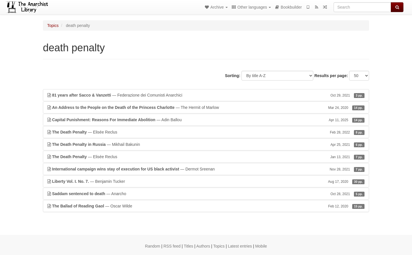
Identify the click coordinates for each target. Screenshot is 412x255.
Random (152, 246)
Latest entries (240, 246)
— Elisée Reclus (206, 132)
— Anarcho (206, 194)
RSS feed (172, 246)
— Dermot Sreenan (206, 169)
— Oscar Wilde (206, 206)
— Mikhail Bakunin (206, 144)
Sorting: (232, 75)
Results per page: (331, 75)
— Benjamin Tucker (206, 181)
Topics (53, 25)
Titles (188, 246)
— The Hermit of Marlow (206, 107)
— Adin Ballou (206, 120)
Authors (203, 246)
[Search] (362, 7)
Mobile (261, 246)
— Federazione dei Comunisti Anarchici (206, 95)
